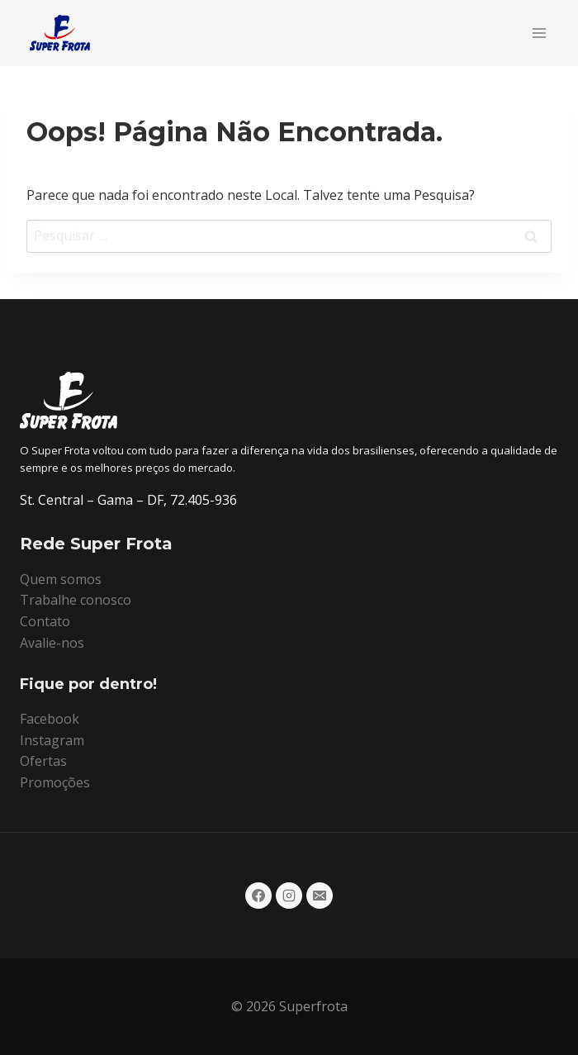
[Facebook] (258, 895)
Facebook (49, 719)
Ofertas (43, 761)
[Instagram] (289, 895)
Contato (45, 621)
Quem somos (61, 579)
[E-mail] (319, 895)
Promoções (55, 782)
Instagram (52, 740)
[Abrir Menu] (539, 32)
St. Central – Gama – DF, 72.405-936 (128, 500)
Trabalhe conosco (75, 600)
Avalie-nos (52, 643)
